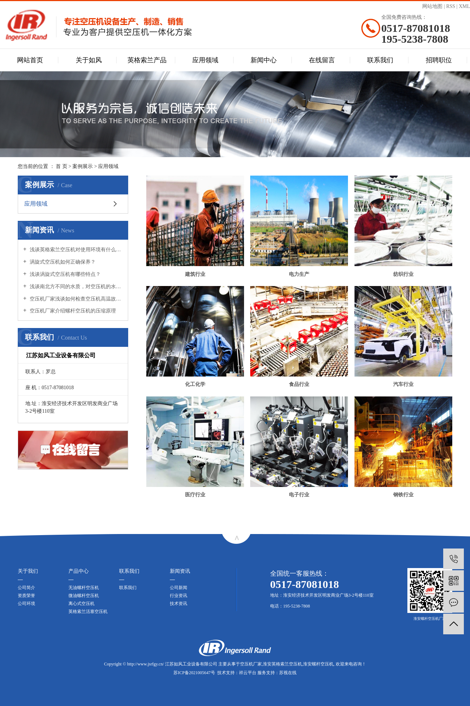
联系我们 (380, 60)
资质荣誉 (26, 595)
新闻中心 (264, 60)
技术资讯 (178, 603)
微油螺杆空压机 (83, 595)
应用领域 (205, 60)
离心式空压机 (81, 603)
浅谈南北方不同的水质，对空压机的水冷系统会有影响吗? (75, 286)
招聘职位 (439, 60)
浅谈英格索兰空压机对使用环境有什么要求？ (75, 249)
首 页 (61, 166)
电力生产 (299, 274)
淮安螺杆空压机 (318, 664)
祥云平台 (247, 672)
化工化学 (195, 384)
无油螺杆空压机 (83, 587)
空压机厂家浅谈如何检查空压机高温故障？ (75, 299)
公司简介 (26, 587)
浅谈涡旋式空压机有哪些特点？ (64, 274)
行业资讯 (178, 595)
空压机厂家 (251, 664)
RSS (450, 6)
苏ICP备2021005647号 (194, 672)
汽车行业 (403, 384)
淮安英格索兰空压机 (282, 664)
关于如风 (89, 60)
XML (464, 6)
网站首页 (30, 60)
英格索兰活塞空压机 (88, 611)
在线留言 (322, 60)
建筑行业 (195, 274)
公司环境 (26, 603)
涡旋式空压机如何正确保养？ (62, 262)
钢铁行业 (403, 494)
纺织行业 (403, 274)
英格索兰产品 (147, 60)
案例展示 (82, 166)
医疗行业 (195, 494)
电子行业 (299, 494)
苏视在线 (288, 672)
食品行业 (299, 384)
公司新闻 (178, 587)
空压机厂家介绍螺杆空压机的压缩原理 (72, 311)
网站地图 (432, 6)
